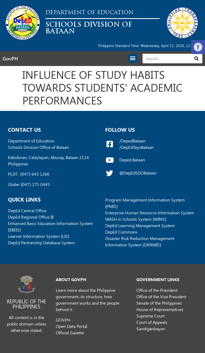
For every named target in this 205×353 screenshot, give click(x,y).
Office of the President (157, 290)
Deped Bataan (132, 159)
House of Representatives (159, 309)
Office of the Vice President (161, 296)
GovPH (10, 58)
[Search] (196, 58)
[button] (198, 47)
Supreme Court (150, 316)
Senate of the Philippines (159, 303)
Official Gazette (70, 332)
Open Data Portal (71, 326)
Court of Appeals (151, 322)
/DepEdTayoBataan (136, 147)
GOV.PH (63, 320)
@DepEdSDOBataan (137, 173)
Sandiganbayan (150, 328)
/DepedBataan (132, 140)
